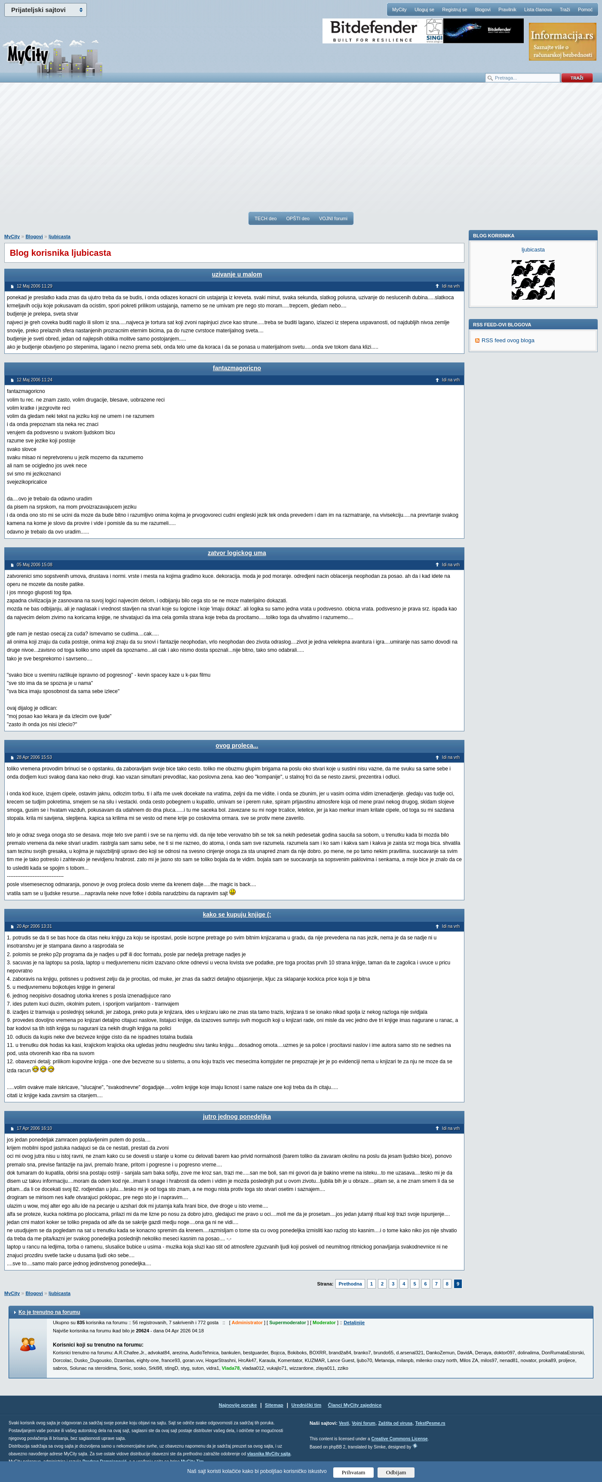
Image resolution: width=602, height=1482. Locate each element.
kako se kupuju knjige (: (237, 914)
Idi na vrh (451, 286)
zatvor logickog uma (237, 552)
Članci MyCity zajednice (355, 1405)
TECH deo (265, 218)
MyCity (399, 9)
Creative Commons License (399, 1438)
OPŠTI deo (297, 218)
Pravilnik (507, 9)
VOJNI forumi (333, 218)
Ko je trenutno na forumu (49, 1312)
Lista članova (538, 9)
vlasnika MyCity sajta (269, 1453)
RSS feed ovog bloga (508, 458)
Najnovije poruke (238, 1405)
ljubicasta (60, 236)
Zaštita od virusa (395, 1423)
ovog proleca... (237, 745)
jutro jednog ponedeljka (237, 1116)
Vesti (344, 1423)
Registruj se (454, 9)
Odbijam (396, 1472)
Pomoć (585, 9)
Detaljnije (354, 1322)
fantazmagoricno (237, 368)
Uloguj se (424, 9)
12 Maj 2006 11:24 (34, 379)
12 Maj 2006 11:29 (34, 286)
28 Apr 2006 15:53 (34, 757)
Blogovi (483, 9)
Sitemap (274, 1405)
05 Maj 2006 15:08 (34, 564)
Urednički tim (307, 1405)
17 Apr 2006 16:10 (34, 1128)
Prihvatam (354, 1472)
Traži (565, 9)
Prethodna (350, 1283)
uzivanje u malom (237, 274)
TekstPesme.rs (430, 1423)
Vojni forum (363, 1423)
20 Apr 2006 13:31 (34, 926)
